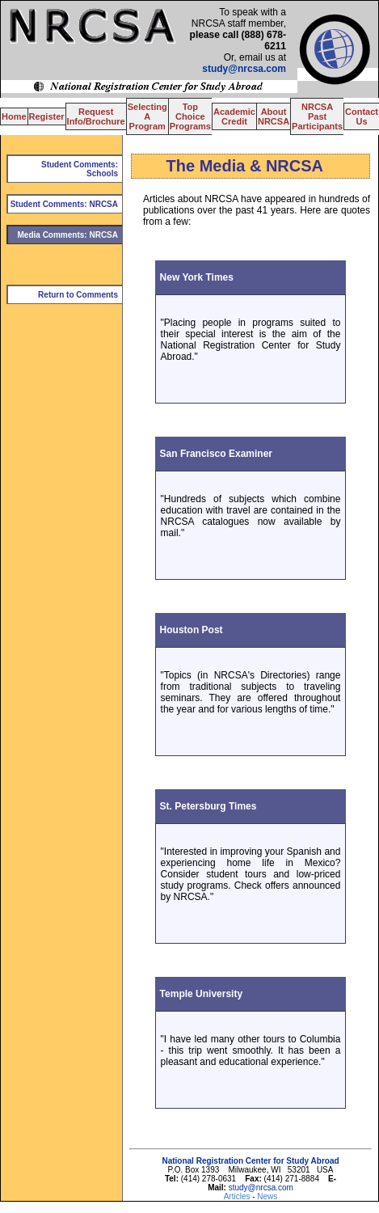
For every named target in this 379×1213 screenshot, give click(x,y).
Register (47, 116)
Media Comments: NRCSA (68, 234)
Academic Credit (234, 116)
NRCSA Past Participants (317, 116)
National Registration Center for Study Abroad (250, 1160)
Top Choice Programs (190, 116)
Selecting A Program (147, 116)
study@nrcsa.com (244, 68)
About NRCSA (273, 116)
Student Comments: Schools (79, 169)
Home (14, 116)
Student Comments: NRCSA (64, 204)
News (267, 1196)
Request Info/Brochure (96, 116)
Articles (238, 1196)
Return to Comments (78, 294)
